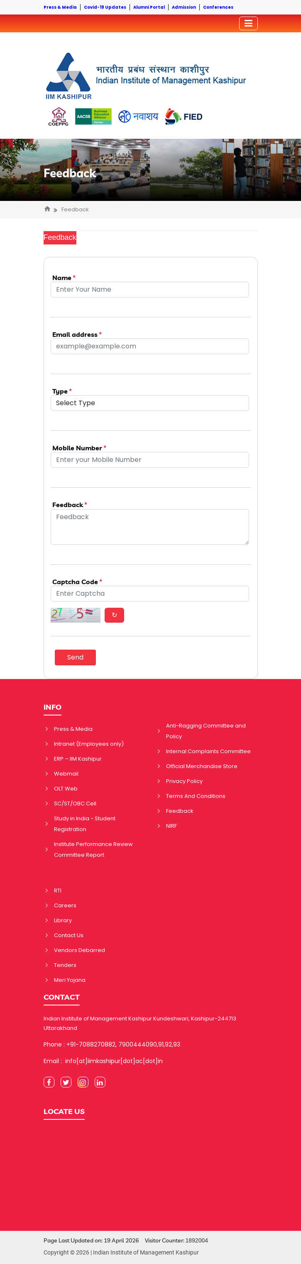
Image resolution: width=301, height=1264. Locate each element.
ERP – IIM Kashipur (78, 759)
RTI (57, 890)
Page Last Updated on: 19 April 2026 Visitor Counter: (126, 1240)
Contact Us (68, 935)
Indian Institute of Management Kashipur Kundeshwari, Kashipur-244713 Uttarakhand (140, 1023)
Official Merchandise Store (201, 766)
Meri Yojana (70, 980)
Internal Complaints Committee (208, 751)
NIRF (171, 826)
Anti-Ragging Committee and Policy (206, 731)
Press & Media (73, 729)
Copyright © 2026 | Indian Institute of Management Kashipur (121, 1252)
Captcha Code (77, 582)
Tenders (65, 965)
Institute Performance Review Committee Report (93, 849)
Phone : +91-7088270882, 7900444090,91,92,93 (112, 1044)
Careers (65, 905)
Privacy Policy (184, 781)
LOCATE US (64, 1111)
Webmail (66, 774)
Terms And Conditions (195, 796)
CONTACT (62, 997)
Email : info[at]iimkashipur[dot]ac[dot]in (103, 1061)
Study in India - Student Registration (84, 823)
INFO (52, 707)
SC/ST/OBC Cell (75, 803)
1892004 (197, 1240)
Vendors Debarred (79, 950)
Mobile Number (79, 448)
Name (64, 278)
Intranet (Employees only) (89, 744)
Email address (77, 334)
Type (62, 391)
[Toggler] (248, 23)
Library (63, 920)
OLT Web (66, 789)
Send (75, 657)
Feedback (70, 173)
